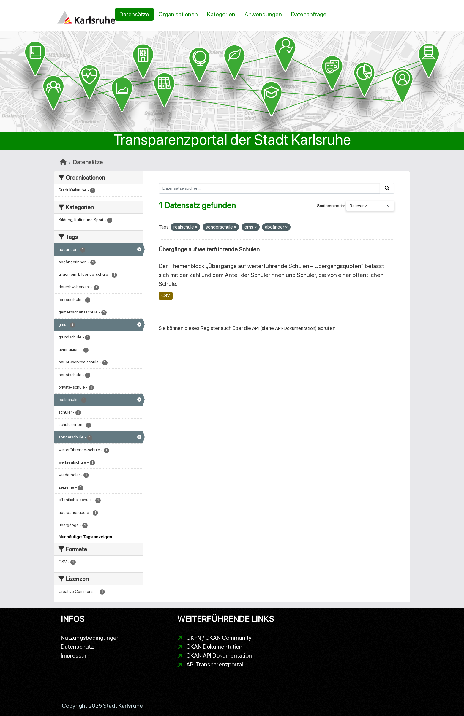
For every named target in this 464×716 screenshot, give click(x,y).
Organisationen (178, 14)
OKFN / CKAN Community (219, 637)
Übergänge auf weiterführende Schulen (209, 249)
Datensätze (134, 14)
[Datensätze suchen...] (269, 188)
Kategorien (221, 14)
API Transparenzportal (214, 664)
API (255, 328)
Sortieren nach (330, 205)
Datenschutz (77, 646)
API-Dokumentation (295, 328)
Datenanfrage (308, 14)
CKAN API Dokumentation (219, 655)
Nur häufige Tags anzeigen (85, 537)
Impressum (75, 655)
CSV (165, 295)
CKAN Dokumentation (214, 646)
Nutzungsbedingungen (90, 637)
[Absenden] (387, 188)
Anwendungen (263, 14)
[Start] (63, 162)
